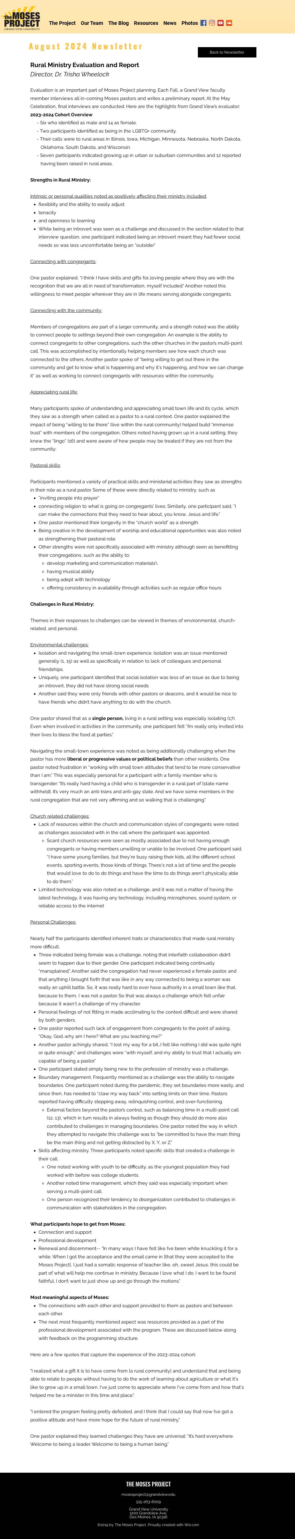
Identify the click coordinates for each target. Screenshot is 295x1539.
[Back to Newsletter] (227, 52)
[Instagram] (212, 23)
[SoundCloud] (229, 23)
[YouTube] (221, 23)
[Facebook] (203, 23)
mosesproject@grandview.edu (148, 1494)
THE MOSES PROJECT (148, 1484)
